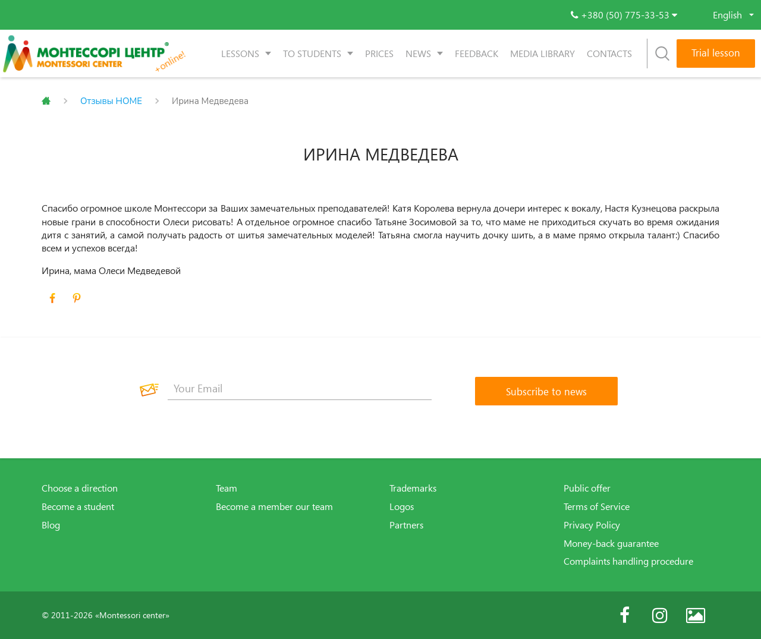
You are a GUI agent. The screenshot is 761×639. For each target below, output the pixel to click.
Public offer (587, 488)
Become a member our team (274, 506)
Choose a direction (80, 488)
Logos (401, 506)
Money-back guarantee (611, 543)
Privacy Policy (592, 524)
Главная (46, 101)
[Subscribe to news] (546, 391)
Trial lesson (715, 52)
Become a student (78, 506)
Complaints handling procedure (628, 561)
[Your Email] (300, 388)
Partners (406, 524)
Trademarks (412, 488)
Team (226, 488)
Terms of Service (597, 506)
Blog (51, 524)
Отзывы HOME (111, 101)
